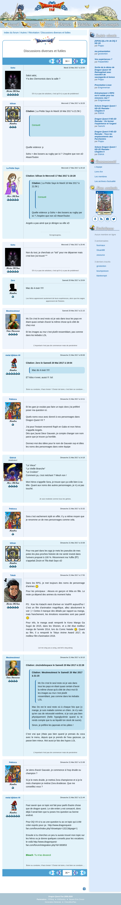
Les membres (101, 176)
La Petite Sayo (12, 168)
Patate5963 (103, 62)
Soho (13, 68)
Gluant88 (101, 250)
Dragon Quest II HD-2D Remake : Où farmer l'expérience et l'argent (105, 121)
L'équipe (98, 167)
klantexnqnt (102, 275)
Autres (23, 32)
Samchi (101, 126)
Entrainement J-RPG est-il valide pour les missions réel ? (104, 95)
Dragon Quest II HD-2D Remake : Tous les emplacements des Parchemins (105, 135)
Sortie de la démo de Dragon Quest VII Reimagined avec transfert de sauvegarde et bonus (105, 72)
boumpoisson (103, 271)
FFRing (51, 899)
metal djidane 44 (13, 355)
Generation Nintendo (53, 902)
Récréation (34, 32)
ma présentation (102, 51)
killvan (13, 103)
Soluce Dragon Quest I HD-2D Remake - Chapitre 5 (105, 149)
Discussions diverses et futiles (56, 32)
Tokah (13, 575)
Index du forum (11, 32)
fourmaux (101, 245)
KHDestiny (61, 899)
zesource (101, 255)
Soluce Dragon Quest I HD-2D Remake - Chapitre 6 (105, 108)
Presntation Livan (103, 85)
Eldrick (101, 113)
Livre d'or (99, 171)
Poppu (101, 45)
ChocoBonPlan (70, 902)
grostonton (103, 53)
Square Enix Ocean (76, 899)
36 (66, 61)
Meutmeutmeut (13, 311)
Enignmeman (104, 87)
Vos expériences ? (103, 59)
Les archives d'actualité (105, 181)
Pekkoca (13, 399)
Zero (13, 280)
